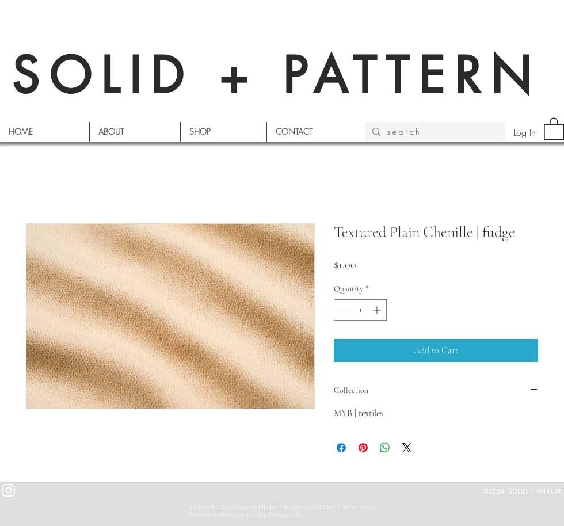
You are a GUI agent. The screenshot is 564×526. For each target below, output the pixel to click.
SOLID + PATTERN (276, 76)
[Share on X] (407, 448)
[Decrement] (343, 310)
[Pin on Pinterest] (363, 448)
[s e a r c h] (434, 132)
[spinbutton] (360, 310)
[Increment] (378, 310)
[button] (554, 128)
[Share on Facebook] (341, 448)
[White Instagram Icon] (8, 490)
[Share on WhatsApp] (385, 448)
